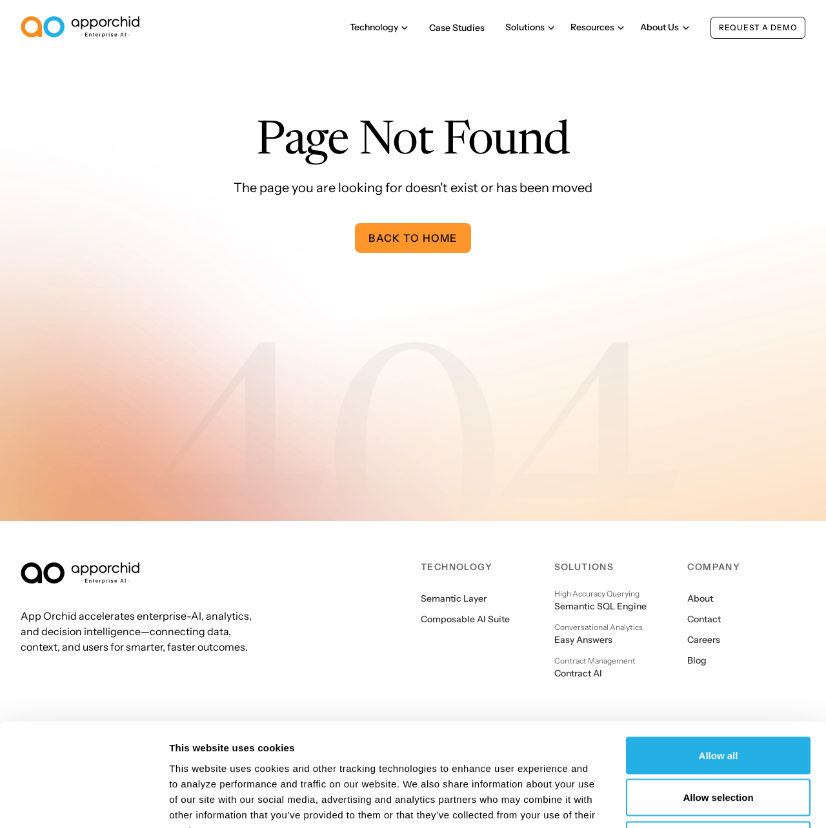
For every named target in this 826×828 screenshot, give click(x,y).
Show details (677, 802)
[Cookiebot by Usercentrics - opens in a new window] (83, 803)
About (700, 598)
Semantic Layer (454, 598)
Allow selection (718, 701)
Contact (704, 619)
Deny (718, 743)
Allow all (718, 658)
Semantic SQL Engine (600, 606)
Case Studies (457, 28)
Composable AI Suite (465, 619)
